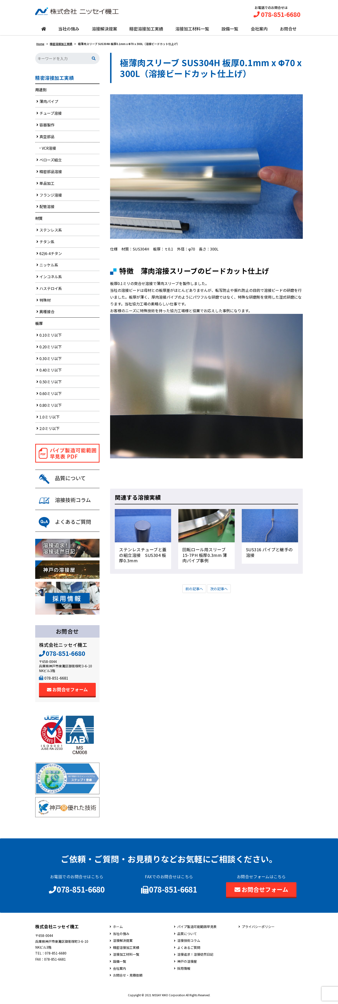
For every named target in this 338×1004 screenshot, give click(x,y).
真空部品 (46, 138)
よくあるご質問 (188, 950)
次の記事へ (219, 590)
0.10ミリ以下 (50, 336)
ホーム (118, 929)
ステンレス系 (50, 231)
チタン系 (46, 243)
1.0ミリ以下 (49, 418)
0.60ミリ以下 (50, 395)
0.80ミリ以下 (50, 406)
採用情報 (183, 971)
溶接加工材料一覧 (192, 30)
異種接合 (46, 313)
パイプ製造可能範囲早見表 (197, 929)
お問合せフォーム (67, 692)
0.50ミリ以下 (50, 383)
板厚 (39, 324)
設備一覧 (229, 30)
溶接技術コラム (188, 943)
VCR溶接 (49, 149)
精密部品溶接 (50, 173)
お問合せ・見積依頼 (127, 978)
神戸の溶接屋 (187, 964)
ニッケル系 (48, 266)
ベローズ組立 (50, 161)
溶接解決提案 (104, 30)
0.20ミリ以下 (50, 348)
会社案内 (259, 30)
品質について (187, 936)
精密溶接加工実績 (146, 30)
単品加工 (46, 184)
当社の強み (68, 30)
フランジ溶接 (50, 196)
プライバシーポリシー (258, 929)
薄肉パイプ (48, 103)
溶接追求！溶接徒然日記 (195, 957)
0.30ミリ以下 (50, 359)
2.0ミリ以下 (49, 430)
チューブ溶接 (50, 114)
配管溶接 (46, 208)
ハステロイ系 (50, 290)
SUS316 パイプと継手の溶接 (269, 553)
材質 (39, 219)
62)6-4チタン (50, 254)
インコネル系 (50, 278)
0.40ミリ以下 (50, 371)
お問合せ (288, 30)
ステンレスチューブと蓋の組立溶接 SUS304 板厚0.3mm (143, 556)
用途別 (40, 91)
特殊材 (45, 301)
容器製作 (46, 126)
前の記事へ (193, 590)
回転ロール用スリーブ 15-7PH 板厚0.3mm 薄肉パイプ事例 (206, 556)
